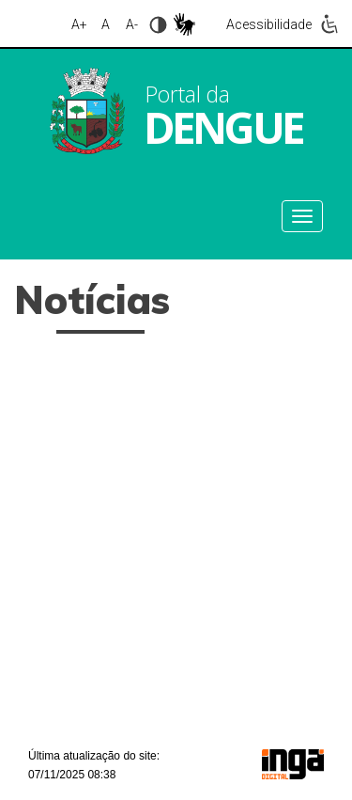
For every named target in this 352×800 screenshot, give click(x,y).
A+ (79, 24)
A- (132, 24)
